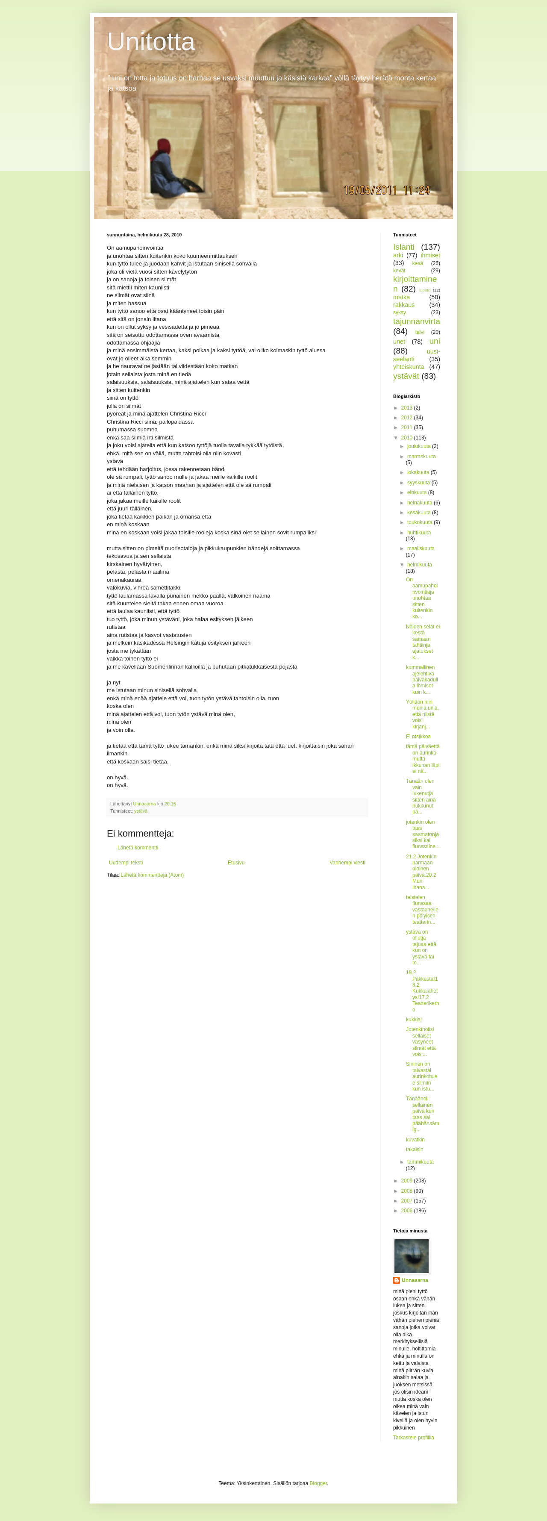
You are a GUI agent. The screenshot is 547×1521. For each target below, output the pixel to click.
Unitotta (151, 41)
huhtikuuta (419, 533)
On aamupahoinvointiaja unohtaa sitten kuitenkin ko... (422, 598)
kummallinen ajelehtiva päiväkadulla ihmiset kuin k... (422, 679)
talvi (419, 332)
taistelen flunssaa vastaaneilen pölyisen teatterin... (422, 909)
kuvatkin (415, 1140)
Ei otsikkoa (418, 737)
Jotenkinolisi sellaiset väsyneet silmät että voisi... (421, 1041)
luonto (424, 290)
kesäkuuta (419, 513)
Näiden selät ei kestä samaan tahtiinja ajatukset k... (423, 642)
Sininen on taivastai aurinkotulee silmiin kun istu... (422, 1076)
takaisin (414, 1150)
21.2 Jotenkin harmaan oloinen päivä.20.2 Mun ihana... (421, 872)
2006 (407, 1211)
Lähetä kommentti (138, 848)
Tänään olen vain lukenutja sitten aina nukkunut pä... (421, 796)
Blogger (318, 1483)
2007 (407, 1201)
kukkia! (414, 1020)
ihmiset (430, 255)
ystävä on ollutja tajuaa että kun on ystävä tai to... (421, 947)
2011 (407, 427)
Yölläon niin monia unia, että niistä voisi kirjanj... (422, 714)
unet (399, 341)
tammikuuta (420, 1162)
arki (398, 255)
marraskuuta (421, 457)
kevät (399, 271)
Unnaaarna (415, 1280)
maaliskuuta (421, 548)
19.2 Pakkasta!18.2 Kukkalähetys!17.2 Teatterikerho (422, 991)
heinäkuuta (420, 503)
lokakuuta (419, 472)
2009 (407, 1181)
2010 (407, 438)
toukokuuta (420, 522)
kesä (417, 263)
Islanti (404, 246)
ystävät (406, 375)
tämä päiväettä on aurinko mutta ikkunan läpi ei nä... (423, 758)
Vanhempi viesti (347, 863)
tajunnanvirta (416, 321)
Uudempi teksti (126, 863)
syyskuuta (419, 483)
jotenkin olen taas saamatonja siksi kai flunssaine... (423, 834)
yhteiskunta (408, 366)
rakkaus (404, 304)
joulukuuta (419, 446)
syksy (399, 312)
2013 (407, 408)
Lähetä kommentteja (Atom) (152, 875)
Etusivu (236, 863)
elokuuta (417, 492)
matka (401, 297)
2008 (407, 1191)
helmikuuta (419, 565)
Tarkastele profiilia (413, 1438)
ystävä (140, 811)
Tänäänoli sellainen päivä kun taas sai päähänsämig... (422, 1114)
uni (434, 340)
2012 (407, 418)
